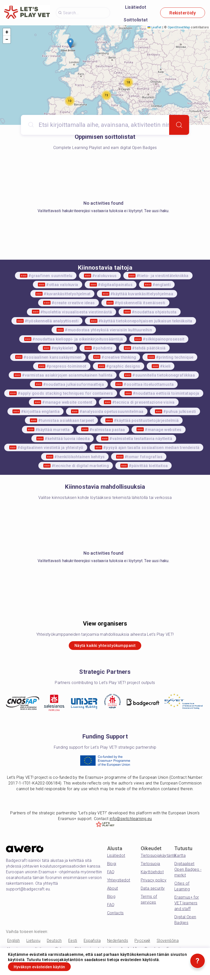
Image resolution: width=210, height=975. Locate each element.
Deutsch (54, 942)
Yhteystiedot (118, 881)
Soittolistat (136, 19)
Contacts (115, 914)
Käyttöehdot (152, 873)
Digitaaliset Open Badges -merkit (188, 871)
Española (92, 942)
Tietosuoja (150, 865)
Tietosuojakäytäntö (158, 857)
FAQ (111, 873)
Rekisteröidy (182, 12)
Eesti (72, 942)
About (112, 890)
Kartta (180, 857)
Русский (142, 942)
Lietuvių (33, 942)
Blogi (111, 865)
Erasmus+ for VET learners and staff (186, 905)
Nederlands (117, 942)
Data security (153, 890)
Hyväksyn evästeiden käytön (45, 966)
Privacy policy (154, 881)
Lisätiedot (135, 7)
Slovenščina (168, 942)
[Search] (179, 125)
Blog (111, 898)
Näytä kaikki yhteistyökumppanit (105, 646)
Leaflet (154, 27)
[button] (70, 43)
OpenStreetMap (179, 27)
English (13, 942)
